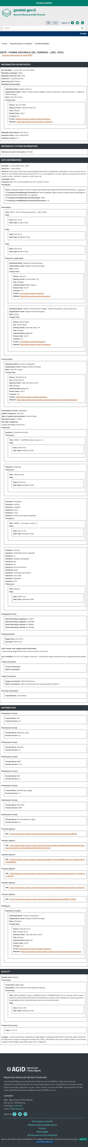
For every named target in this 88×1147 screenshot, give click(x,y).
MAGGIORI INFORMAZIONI (44, 1142)
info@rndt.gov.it (17, 1108)
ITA (48, 22)
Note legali (42, 1131)
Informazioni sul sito (42, 1121)
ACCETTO (83, 1139)
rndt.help (18, 1105)
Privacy (42, 1128)
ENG (55, 22)
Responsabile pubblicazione (42, 1124)
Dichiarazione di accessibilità (42, 1135)
